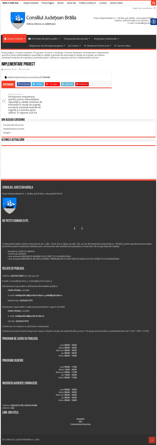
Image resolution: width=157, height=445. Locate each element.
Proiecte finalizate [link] (73, 52)
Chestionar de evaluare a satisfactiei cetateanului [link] (25, 326)
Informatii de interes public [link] (42, 39)
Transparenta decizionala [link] (76, 39)
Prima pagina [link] (8, 52)
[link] (31, 3)
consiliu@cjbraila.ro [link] (18, 281)
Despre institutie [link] (13, 39)
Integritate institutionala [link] (105, 39)
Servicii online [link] (122, 46)
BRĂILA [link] (78, 162)
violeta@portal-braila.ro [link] (40, 281)
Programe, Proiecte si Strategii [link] (48, 52)
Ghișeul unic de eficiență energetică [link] (46, 46)
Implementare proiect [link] (88, 57)
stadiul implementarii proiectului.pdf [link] (24, 77)
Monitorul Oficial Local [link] (96, 46)
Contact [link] (73, 46)
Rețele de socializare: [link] (143, 8)
